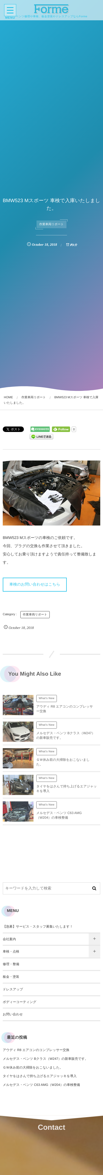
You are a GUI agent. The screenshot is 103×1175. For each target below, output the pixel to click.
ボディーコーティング (19, 1002)
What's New (46, 700)
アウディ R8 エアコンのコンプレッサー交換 (36, 1050)
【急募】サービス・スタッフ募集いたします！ (38, 926)
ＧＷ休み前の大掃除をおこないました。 (33, 1067)
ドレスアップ (13, 989)
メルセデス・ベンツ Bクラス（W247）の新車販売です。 (45, 1059)
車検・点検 (11, 951)
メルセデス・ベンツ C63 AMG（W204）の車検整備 (41, 1085)
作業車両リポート (51, 224)
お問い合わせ (13, 1014)
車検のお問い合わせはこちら (34, 584)
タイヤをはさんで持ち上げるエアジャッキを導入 (40, 1076)
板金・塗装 (11, 977)
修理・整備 (11, 964)
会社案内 (9, 939)
